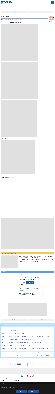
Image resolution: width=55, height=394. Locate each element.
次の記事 (41, 12)
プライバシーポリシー (15, 387)
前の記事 (14, 12)
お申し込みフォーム (6, 138)
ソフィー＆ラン (26, 19)
